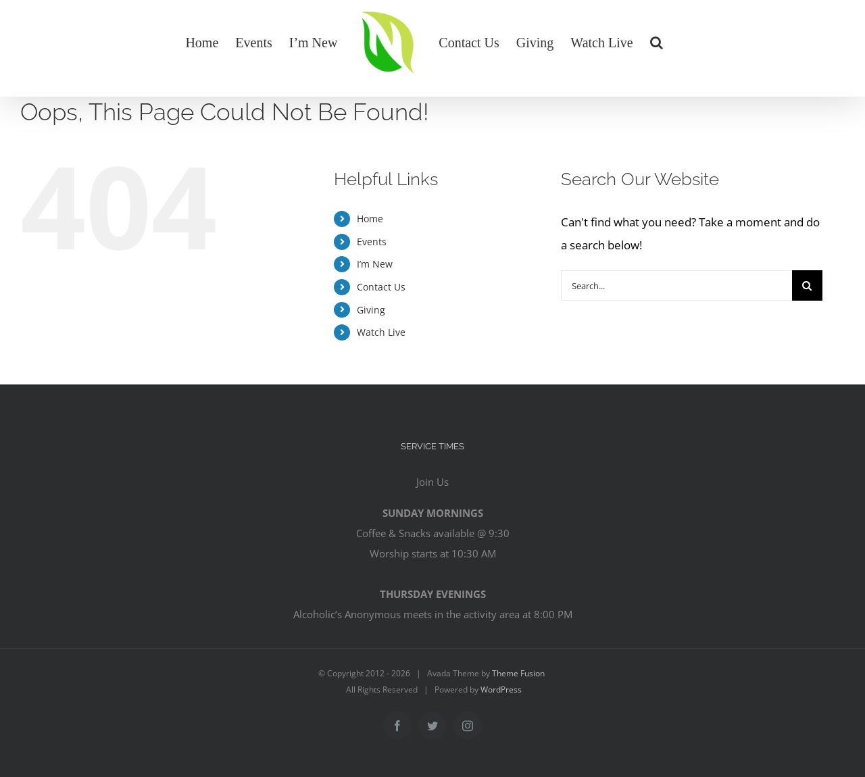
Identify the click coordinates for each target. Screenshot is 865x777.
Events (372, 241)
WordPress (501, 689)
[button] (656, 41)
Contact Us (381, 286)
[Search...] (676, 285)
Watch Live (381, 332)
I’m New (375, 263)
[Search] (807, 285)
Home (370, 218)
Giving (371, 309)
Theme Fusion (518, 673)
